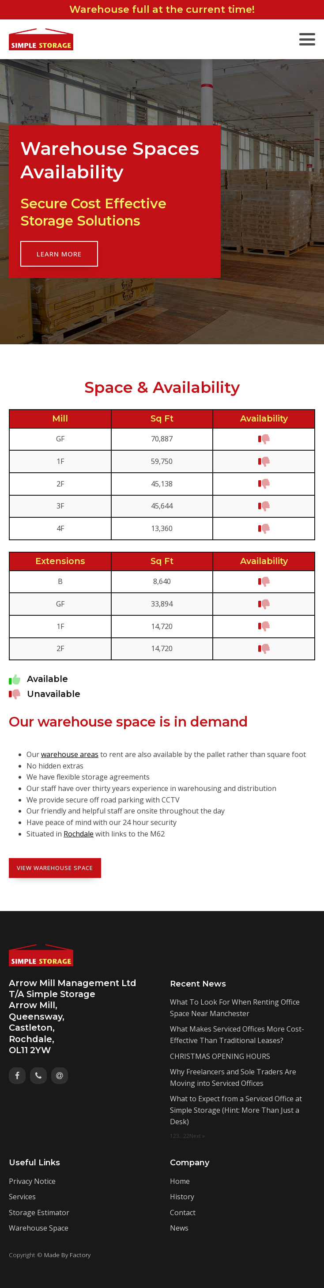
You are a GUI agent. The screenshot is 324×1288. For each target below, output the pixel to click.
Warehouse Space (38, 1228)
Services (22, 1196)
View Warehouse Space (55, 868)
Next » (197, 1136)
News (179, 1228)
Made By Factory (67, 1254)
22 (186, 1136)
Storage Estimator (39, 1212)
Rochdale (79, 834)
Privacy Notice (32, 1181)
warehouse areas (69, 754)
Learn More (59, 253)
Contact (183, 1212)
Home (180, 1181)
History (182, 1196)
